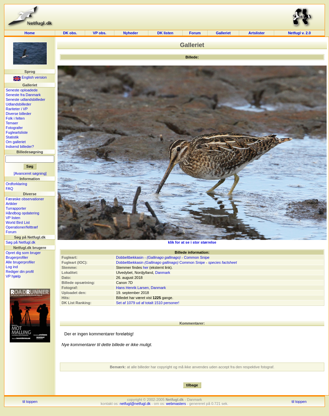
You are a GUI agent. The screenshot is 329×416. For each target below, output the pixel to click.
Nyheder (131, 33)
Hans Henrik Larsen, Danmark (141, 288)
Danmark (162, 273)
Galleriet (223, 33)
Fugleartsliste (17, 132)
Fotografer (14, 128)
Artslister (257, 33)
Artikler (11, 204)
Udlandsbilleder (18, 104)
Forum (194, 33)
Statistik (12, 137)
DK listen (165, 33)
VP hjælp (13, 276)
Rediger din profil (20, 271)
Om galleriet (16, 142)
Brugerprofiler (17, 257)
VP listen (13, 218)
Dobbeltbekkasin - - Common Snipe (163, 257)
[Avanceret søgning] (30, 173)
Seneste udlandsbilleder (25, 99)
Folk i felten (15, 118)
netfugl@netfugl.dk (135, 404)
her (145, 267)
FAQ (9, 188)
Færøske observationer (25, 199)
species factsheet (222, 262)
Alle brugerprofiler (20, 262)
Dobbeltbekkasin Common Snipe (160, 262)
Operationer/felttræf (22, 227)
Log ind (12, 267)
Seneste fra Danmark (23, 95)
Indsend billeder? (20, 146)
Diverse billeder (18, 114)
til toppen (30, 402)
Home (30, 33)
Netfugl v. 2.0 (299, 33)
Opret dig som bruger (23, 253)
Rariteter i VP (17, 109)
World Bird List (18, 222)
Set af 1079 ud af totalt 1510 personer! (147, 303)
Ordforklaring (16, 184)
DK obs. (70, 33)
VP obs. (99, 33)
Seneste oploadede (22, 90)
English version (30, 77)
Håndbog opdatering (22, 213)
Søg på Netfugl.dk (20, 242)
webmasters (176, 404)
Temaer (12, 123)
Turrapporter (16, 208)
